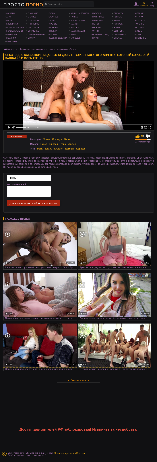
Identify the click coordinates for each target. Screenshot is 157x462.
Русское (118, 24)
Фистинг (139, 27)
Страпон (139, 17)
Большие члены (14, 31)
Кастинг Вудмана (58, 38)
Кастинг (53, 34)
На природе (98, 17)
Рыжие (117, 27)
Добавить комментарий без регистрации (33, 203)
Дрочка (31, 38)
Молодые (76, 38)
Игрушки (53, 27)
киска (40, 148)
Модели (136, 4)
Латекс (74, 17)
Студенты (140, 20)
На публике (98, 20)
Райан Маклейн (68, 144)
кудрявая (80, 148)
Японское (140, 38)
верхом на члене (54, 148)
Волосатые (33, 20)
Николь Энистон (49, 144)
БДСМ (9, 20)
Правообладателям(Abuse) (69, 453)
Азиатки (10, 13)
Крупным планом (80, 13)
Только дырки (78, 20)
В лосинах (11, 41)
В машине (33, 13)
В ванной (11, 38)
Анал (9, 17)
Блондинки (12, 24)
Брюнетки (11, 34)
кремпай (69, 148)
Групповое (33, 24)
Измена (53, 31)
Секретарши (120, 34)
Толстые (139, 24)
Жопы (52, 20)
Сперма (118, 38)
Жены (52, 13)
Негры (95, 24)
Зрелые (53, 24)
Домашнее (33, 31)
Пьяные (118, 17)
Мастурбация (78, 31)
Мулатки (96, 13)
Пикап (95, 38)
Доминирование (36, 34)
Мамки (74, 24)
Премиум (118, 13)
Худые (138, 31)
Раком (117, 20)
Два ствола (33, 27)
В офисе (32, 17)
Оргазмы (96, 27)
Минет (74, 34)
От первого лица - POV (102, 34)
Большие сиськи (15, 27)
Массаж (75, 27)
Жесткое (53, 17)
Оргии (95, 31)
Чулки (138, 34)
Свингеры (119, 31)
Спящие (139, 13)
